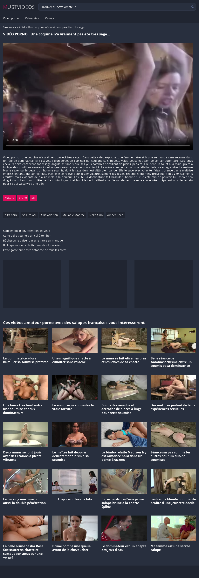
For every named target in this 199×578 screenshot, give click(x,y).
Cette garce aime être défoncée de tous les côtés (34, 250)
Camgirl (50, 18)
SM (23, 27)
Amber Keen (115, 215)
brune (23, 197)
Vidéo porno (11, 18)
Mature (9, 197)
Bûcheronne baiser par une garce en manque (33, 240)
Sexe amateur (10, 27)
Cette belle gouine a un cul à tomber (27, 235)
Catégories (32, 18)
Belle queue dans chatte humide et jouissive (32, 245)
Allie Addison (49, 215)
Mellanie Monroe (74, 215)
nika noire (11, 215)
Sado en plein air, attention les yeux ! (27, 231)
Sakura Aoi (29, 215)
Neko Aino (96, 215)
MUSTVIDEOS (19, 6)
